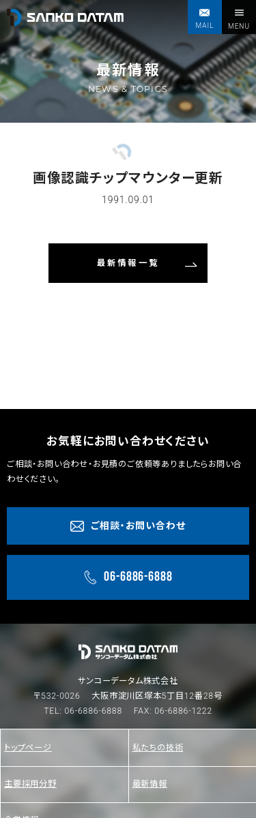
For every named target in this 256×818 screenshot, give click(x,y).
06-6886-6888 (93, 711)
